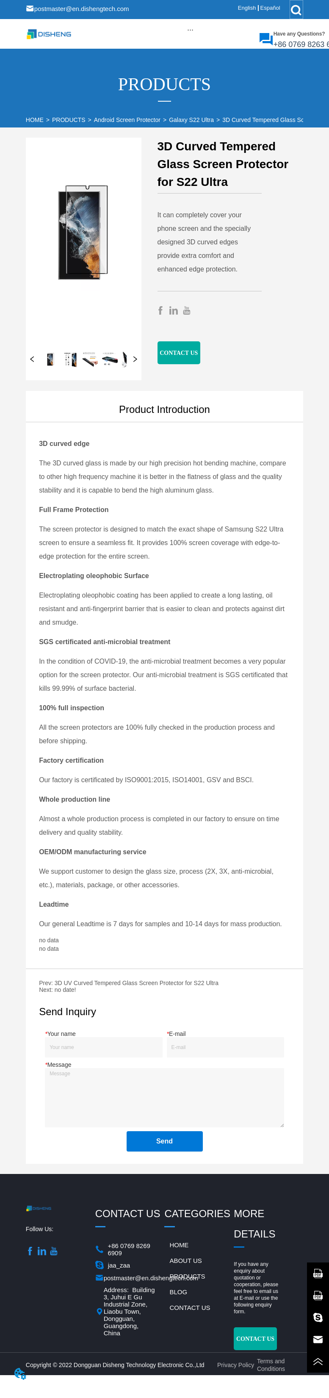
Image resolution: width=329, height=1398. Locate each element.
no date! (65, 989)
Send (164, 1141)
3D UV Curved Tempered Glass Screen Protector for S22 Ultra (136, 983)
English (247, 8)
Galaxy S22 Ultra (191, 119)
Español (270, 8)
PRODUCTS (69, 119)
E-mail (247, 1298)
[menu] (190, 29)
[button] (190, 30)
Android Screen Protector (127, 119)
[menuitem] (190, 29)
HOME (35, 119)
